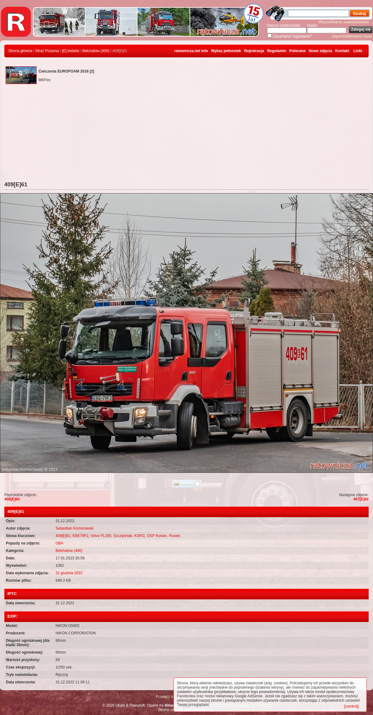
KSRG (139, 536)
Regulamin (276, 51)
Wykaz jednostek (226, 51)
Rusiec (175, 536)
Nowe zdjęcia (320, 51)
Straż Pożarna (47, 51)
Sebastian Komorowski (74, 528)
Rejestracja (254, 51)
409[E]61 (63, 536)
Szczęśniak (122, 536)
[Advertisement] (186, 134)
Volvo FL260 (101, 536)
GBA (59, 543)
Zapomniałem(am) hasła (352, 36)
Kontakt (342, 51)
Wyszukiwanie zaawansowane (344, 22)
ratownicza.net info (191, 51)
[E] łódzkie (70, 51)
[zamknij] (351, 706)
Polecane (297, 51)
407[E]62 (361, 499)
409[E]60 (12, 499)
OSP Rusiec (157, 536)
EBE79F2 (80, 536)
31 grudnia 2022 (69, 573)
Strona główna (20, 51)
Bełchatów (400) (95, 51)
